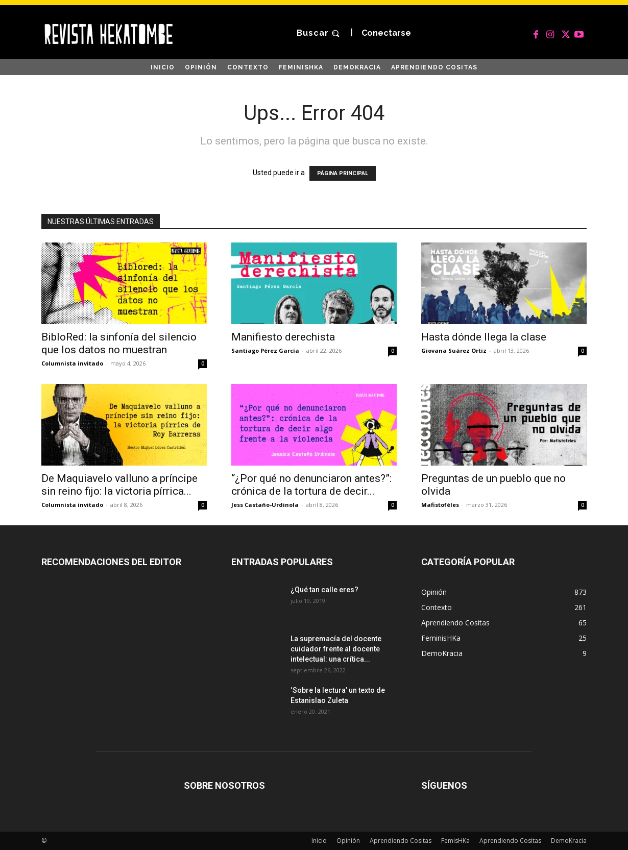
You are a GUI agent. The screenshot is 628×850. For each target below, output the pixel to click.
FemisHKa (455, 840)
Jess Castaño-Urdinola (265, 504)
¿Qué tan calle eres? (324, 590)
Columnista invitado (72, 363)
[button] (319, 33)
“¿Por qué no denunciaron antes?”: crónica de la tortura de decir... (311, 484)
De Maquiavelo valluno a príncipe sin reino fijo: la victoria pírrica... (119, 484)
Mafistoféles (440, 504)
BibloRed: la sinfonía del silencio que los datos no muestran (119, 343)
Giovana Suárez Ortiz (454, 350)
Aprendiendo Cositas (400, 840)
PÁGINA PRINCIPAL (342, 173)
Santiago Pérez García (265, 350)
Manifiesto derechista (283, 337)
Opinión (348, 840)
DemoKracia (569, 840)
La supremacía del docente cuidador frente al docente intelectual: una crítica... (336, 649)
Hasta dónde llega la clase (483, 337)
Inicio (319, 840)
